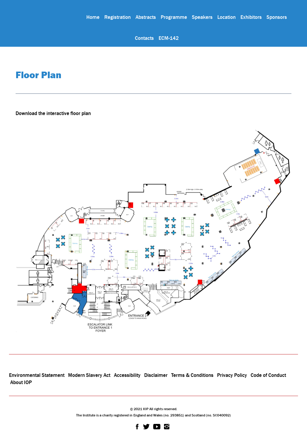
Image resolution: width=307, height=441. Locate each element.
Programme (174, 17)
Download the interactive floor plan (53, 113)
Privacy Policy (232, 375)
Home (93, 17)
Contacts (144, 38)
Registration (117, 17)
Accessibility (128, 375)
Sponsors (277, 17)
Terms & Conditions (192, 375)
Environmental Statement (36, 375)
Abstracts (146, 17)
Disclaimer (156, 375)
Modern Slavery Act (89, 375)
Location (226, 17)
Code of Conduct (268, 375)
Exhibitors (251, 17)
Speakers (202, 17)
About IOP (21, 382)
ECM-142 (169, 38)
